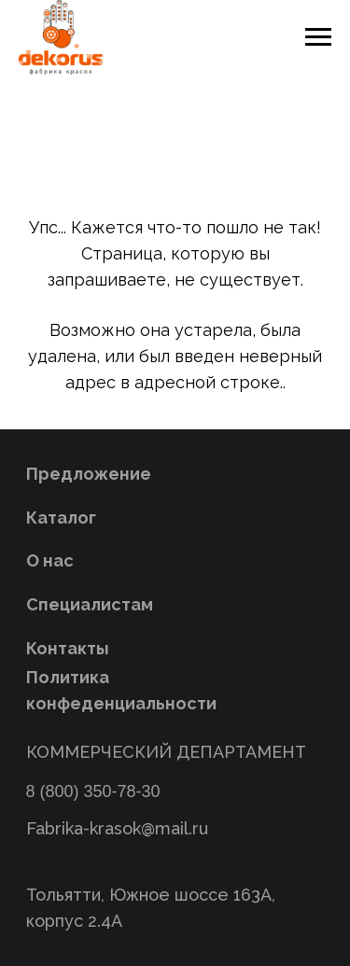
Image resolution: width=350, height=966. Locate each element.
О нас (50, 560)
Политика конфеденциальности (121, 690)
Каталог (61, 517)
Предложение (88, 473)
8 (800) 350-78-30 (93, 791)
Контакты (67, 648)
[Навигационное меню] (318, 37)
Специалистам (89, 604)
